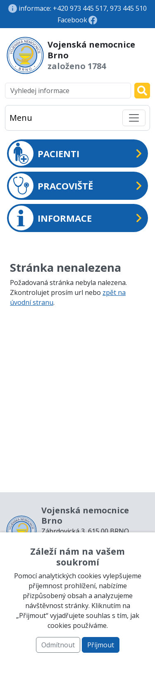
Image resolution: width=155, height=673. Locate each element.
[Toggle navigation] (133, 118)
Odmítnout (58, 644)
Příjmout (100, 644)
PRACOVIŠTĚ (51, 185)
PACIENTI (44, 153)
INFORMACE (50, 218)
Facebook (72, 19)
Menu (21, 117)
